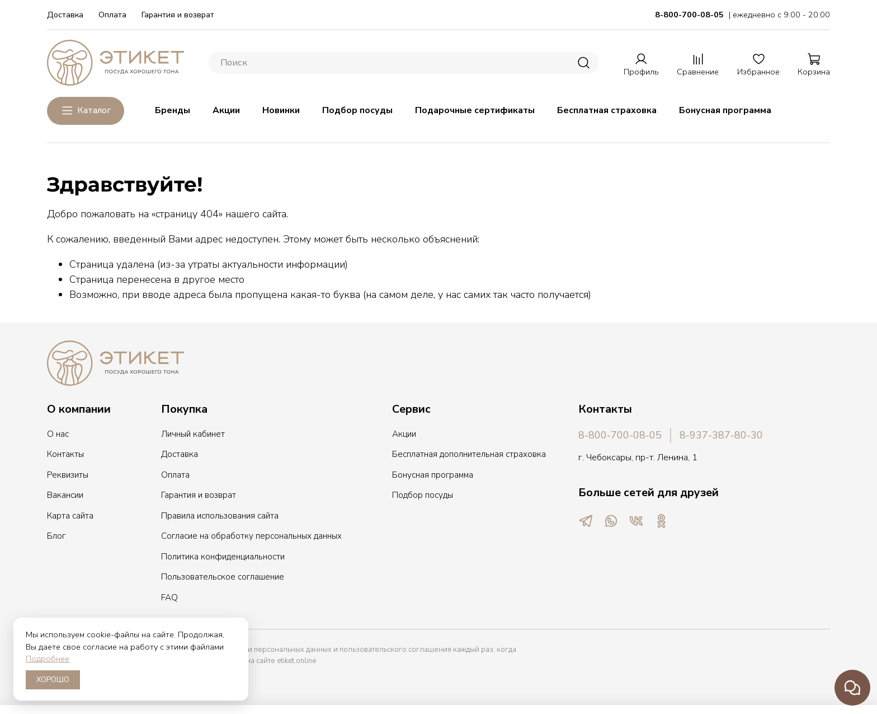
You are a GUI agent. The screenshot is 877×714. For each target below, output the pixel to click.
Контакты (65, 454)
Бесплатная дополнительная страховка (469, 454)
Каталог (85, 111)
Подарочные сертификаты (475, 110)
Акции (226, 110)
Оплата (112, 14)
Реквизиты (67, 474)
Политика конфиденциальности (223, 556)
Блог (56, 536)
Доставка (65, 14)
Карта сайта (70, 515)
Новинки (281, 110)
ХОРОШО (52, 680)
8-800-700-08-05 (620, 435)
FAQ (169, 597)
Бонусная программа (725, 110)
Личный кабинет (193, 434)
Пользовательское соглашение (222, 576)
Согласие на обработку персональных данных (251, 536)
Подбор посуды (357, 110)
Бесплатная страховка (607, 110)
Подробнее (47, 658)
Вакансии (65, 495)
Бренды (172, 110)
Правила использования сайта (220, 515)
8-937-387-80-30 (721, 435)
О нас (58, 434)
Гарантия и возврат (178, 14)
